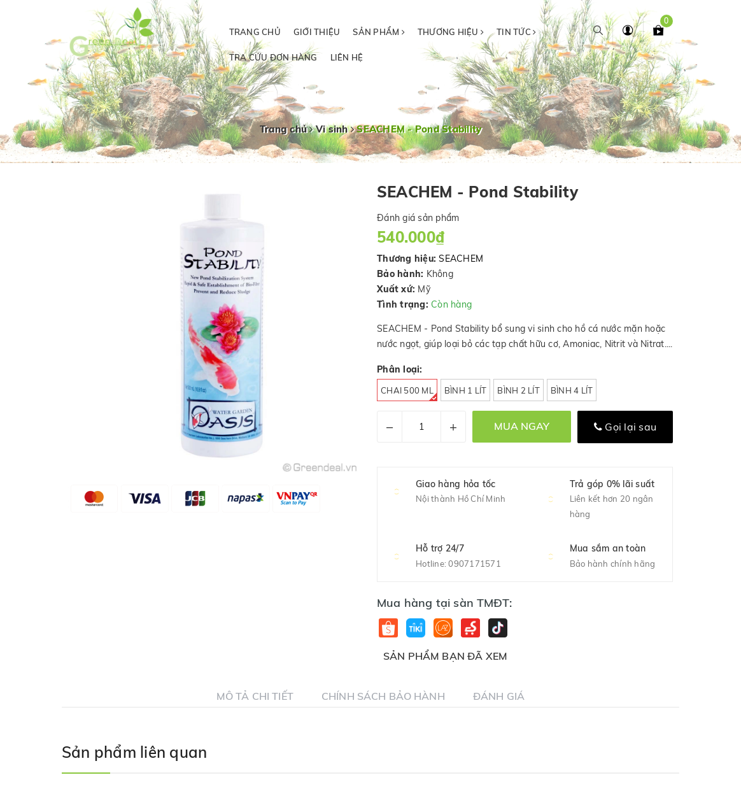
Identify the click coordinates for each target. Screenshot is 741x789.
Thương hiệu (451, 32)
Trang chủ (255, 32)
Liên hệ (346, 57)
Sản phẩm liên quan (134, 752)
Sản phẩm (379, 32)
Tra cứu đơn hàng (273, 57)
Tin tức (516, 32)
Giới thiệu (317, 32)
